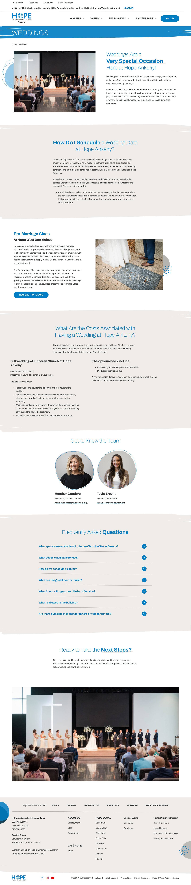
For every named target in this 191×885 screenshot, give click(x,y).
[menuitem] (18, 2)
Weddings (128, 823)
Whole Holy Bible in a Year (166, 833)
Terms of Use (126, 878)
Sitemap (175, 878)
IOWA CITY (113, 805)
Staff (70, 828)
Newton (99, 854)
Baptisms (128, 828)
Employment (74, 823)
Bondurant (100, 823)
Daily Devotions (161, 823)
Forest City (101, 838)
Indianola (100, 843)
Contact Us (73, 833)
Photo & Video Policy (161, 878)
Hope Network (160, 828)
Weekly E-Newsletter (163, 838)
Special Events (131, 818)
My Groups (32, 8)
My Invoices (77, 8)
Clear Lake (101, 833)
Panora (99, 859)
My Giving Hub (19, 8)
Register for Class (31, 295)
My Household (45, 8)
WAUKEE (132, 805)
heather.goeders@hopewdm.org (71, 503)
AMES (55, 805)
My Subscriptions (62, 8)
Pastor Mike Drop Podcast (166, 818)
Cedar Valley (101, 828)
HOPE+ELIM (91, 805)
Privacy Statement (141, 878)
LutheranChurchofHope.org (106, 878)
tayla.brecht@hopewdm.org (111, 503)
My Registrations (92, 8)
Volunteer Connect (110, 8)
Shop (70, 851)
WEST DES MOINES (157, 805)
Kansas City (101, 848)
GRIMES (71, 805)
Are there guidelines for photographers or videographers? (75, 613)
